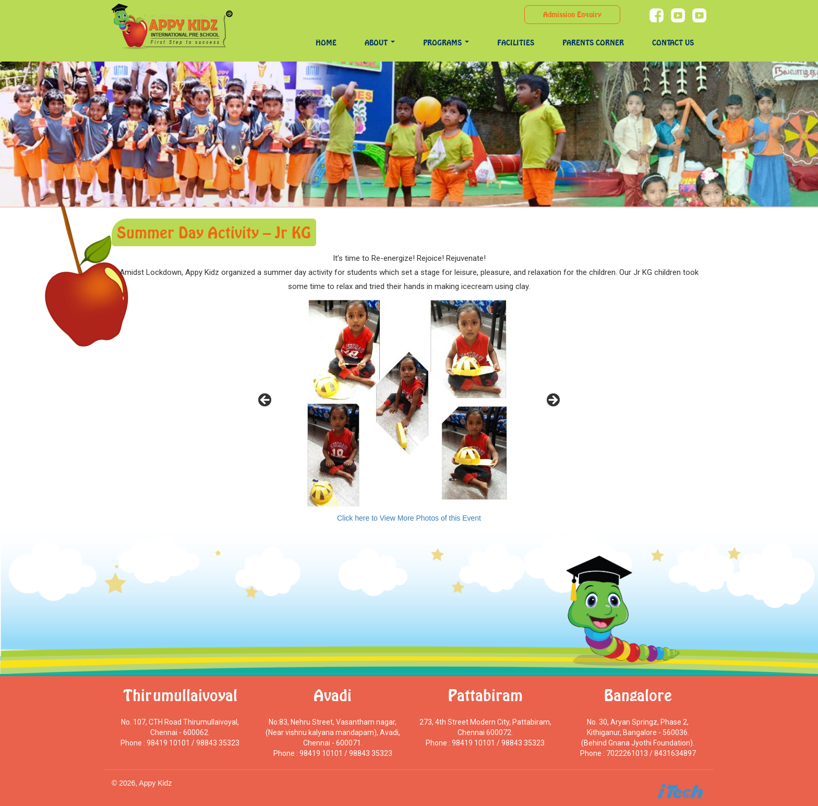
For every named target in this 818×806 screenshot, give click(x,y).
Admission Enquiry (572, 14)
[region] (409, 403)
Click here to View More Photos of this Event (409, 518)
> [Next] (552, 400)
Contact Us (673, 42)
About (380, 42)
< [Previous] (265, 400)
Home (326, 42)
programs (446, 42)
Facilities (515, 42)
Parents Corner (593, 42)
